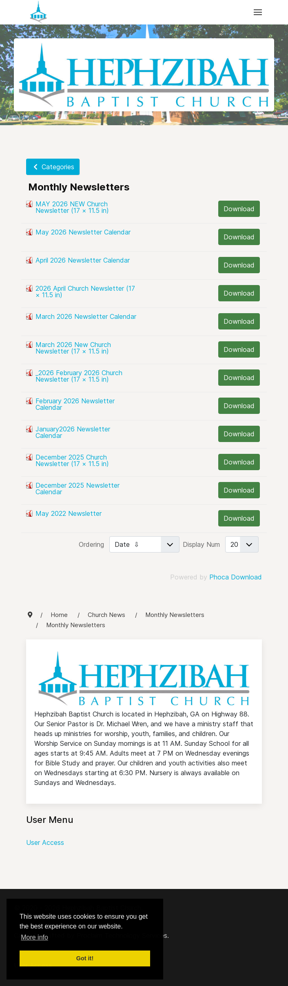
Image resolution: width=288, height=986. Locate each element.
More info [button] (34, 937)
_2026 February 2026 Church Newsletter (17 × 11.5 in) (78, 376)
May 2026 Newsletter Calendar (83, 232)
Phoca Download (235, 577)
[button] (258, 12)
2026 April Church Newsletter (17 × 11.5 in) (85, 291)
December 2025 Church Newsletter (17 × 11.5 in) (72, 460)
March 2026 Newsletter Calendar (85, 316)
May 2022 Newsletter (68, 513)
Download (239, 209)
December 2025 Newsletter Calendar (77, 488)
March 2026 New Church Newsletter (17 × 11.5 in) (73, 347)
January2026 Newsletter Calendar (72, 432)
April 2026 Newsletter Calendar (82, 260)
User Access (45, 842)
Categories (52, 167)
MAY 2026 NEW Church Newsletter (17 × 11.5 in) (72, 207)
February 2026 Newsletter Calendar (75, 404)
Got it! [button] (84, 958)
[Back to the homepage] (38, 12)
